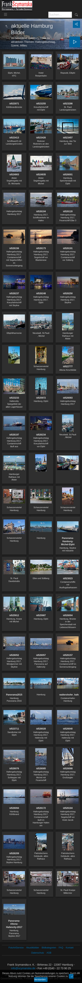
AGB (49, 952)
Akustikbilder (32, 947)
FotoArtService (16, 947)
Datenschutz (37, 952)
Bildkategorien (49, 947)
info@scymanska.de (23, 968)
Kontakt (70, 947)
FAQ (61, 947)
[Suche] (60, 15)
